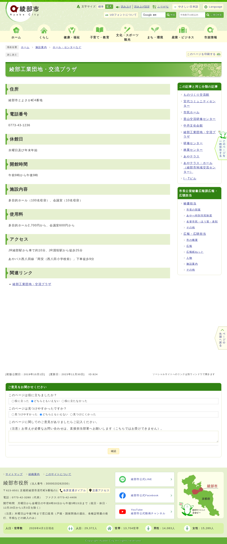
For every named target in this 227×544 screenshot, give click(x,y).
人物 (189, 258)
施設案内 (41, 47)
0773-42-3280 (21, 497)
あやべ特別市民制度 (199, 215)
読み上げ (126, 6)
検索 (172, 14)
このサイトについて (58, 474)
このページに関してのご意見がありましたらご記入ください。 (54, 421)
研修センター (193, 143)
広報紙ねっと (195, 252)
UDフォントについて (123, 14)
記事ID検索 (216, 15)
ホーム (25, 47)
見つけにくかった (84, 414)
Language (215, 6)
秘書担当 (189, 203)
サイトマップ (14, 474)
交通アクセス (101, 490)
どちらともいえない (47, 401)
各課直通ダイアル (74, 490)
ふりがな (163, 6)
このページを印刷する (201, 54)
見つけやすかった (26, 414)
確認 (113, 451)
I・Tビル (189, 178)
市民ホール (191, 112)
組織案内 (34, 474)
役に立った (22, 401)
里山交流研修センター (199, 119)
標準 (101, 6)
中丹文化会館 (193, 125)
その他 (190, 227)
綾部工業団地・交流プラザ (31, 284)
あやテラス (191, 156)
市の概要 (192, 240)
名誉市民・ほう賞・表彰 (202, 221)
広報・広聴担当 (194, 233)
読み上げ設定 (142, 6)
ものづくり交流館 (196, 94)
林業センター (193, 149)
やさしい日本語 (188, 6)
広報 (189, 246)
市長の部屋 (193, 209)
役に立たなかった (76, 401)
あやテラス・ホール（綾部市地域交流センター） (199, 167)
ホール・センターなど (67, 47)
